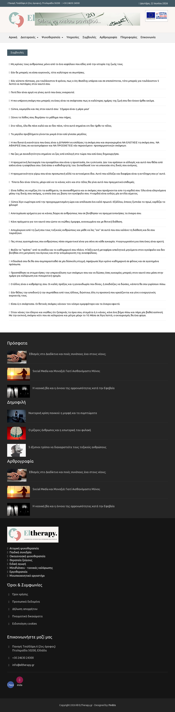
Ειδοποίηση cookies (24, 623)
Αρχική (13, 37)
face (10, 685)
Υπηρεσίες (72, 37)
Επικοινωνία (148, 37)
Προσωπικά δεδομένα (26, 601)
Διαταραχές (28, 37)
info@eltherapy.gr (23, 664)
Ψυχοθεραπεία (51, 37)
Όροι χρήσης (20, 594)
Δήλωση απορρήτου (24, 608)
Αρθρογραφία (108, 37)
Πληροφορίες (128, 37)
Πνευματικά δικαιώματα (27, 616)
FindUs (112, 705)
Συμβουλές (89, 37)
